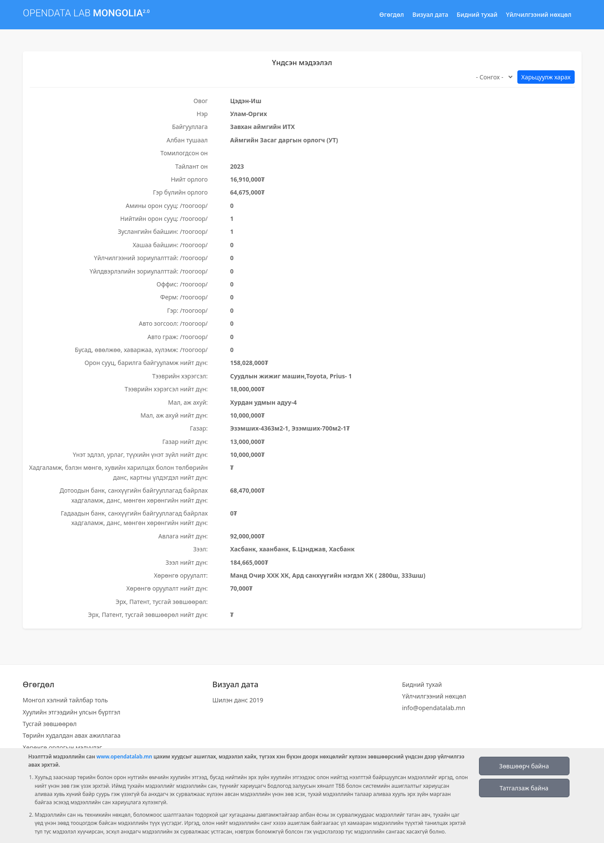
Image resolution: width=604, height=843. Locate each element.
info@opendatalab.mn (434, 708)
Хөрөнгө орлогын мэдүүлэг (62, 747)
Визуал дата (430, 14)
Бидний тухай (477, 14)
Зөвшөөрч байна (524, 766)
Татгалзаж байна (524, 788)
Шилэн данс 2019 (238, 700)
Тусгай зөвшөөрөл (50, 724)
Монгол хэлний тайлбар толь (65, 700)
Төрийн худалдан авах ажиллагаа (72, 735)
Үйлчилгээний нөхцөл (539, 14)
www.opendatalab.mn (124, 756)
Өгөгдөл (391, 14)
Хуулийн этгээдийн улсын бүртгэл (72, 712)
